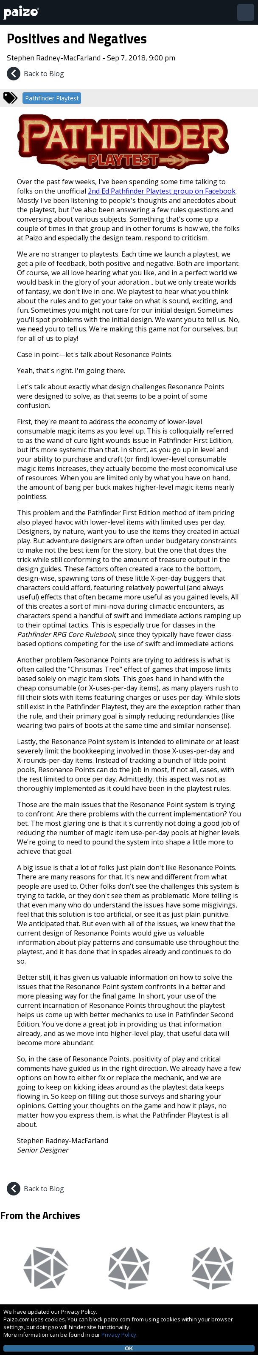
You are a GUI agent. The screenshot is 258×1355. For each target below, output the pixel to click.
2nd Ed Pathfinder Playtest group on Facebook (162, 191)
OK (129, 1348)
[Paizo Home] (23, 12)
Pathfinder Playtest (52, 98)
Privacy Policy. (119, 1334)
